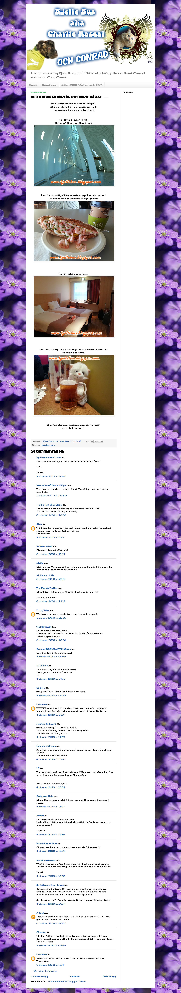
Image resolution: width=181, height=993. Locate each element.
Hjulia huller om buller (48, 457)
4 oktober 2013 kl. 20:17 (50, 904)
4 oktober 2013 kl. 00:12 (51, 656)
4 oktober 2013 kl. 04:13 (50, 679)
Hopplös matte (48, 445)
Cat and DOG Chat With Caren (53, 649)
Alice (39, 524)
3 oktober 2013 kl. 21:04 (50, 537)
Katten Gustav (44, 546)
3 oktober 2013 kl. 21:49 (50, 554)
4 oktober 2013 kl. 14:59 (50, 737)
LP (37, 768)
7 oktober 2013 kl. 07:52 (51, 945)
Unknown (41, 704)
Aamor (40, 815)
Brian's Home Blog (46, 843)
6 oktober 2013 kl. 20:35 (51, 923)
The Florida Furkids (46, 588)
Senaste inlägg (39, 976)
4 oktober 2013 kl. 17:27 (50, 806)
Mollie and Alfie (45, 575)
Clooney (41, 932)
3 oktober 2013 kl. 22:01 (51, 579)
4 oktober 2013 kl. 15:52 (50, 787)
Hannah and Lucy (46, 724)
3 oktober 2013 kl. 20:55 (51, 515)
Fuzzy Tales (42, 610)
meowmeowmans (45, 860)
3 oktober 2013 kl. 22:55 (51, 618)
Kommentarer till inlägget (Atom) (67, 981)
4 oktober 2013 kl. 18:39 (50, 851)
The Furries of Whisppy (49, 505)
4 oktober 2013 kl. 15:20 (50, 759)
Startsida (75, 976)
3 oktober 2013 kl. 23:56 (51, 640)
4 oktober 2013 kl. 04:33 (51, 695)
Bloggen (33, 85)
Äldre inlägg (109, 976)
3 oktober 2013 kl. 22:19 (50, 601)
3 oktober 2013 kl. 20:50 (51, 495)
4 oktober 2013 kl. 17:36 (50, 834)
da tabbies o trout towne (50, 885)
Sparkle (40, 688)
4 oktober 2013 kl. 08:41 (50, 715)
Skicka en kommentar (45, 971)
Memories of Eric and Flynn (51, 485)
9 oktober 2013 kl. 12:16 (50, 965)
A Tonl (40, 913)
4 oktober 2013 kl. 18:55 (50, 876)
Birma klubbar (49, 85)
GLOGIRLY (42, 665)
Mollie (39, 563)
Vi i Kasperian (43, 627)
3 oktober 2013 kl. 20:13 (51, 476)
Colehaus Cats (44, 796)
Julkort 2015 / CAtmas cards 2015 (82, 85)
